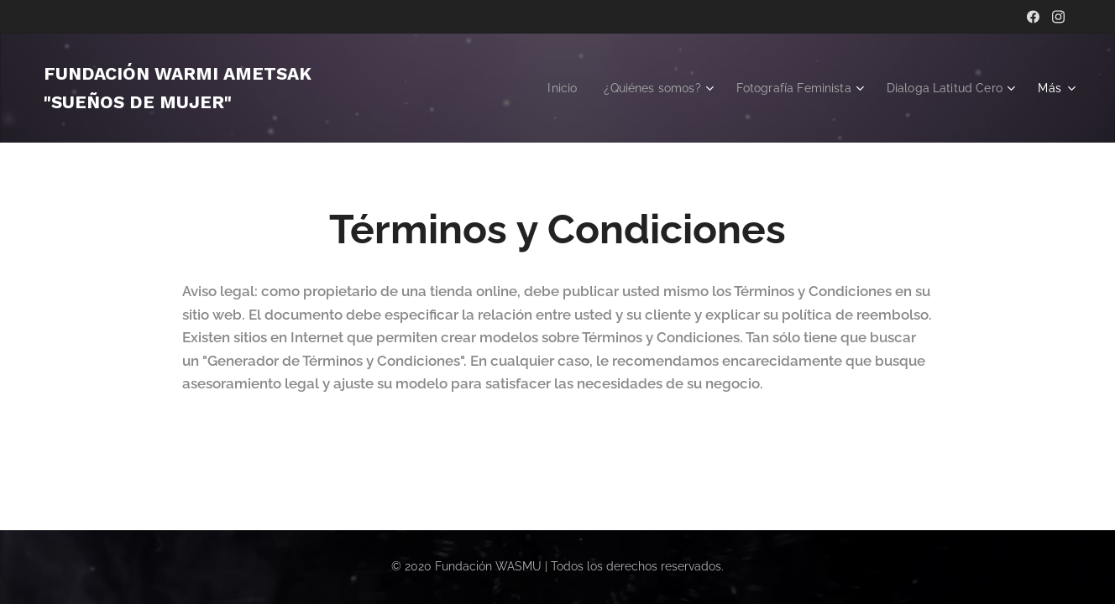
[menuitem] (540, 88)
